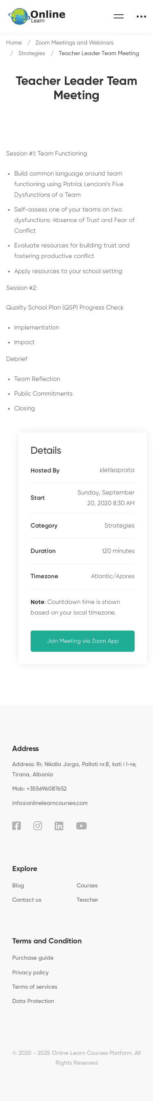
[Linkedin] (59, 826)
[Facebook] (16, 826)
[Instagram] (37, 826)
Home (14, 43)
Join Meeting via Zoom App (83, 641)
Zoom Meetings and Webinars (74, 43)
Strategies (31, 53)
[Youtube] (81, 826)
